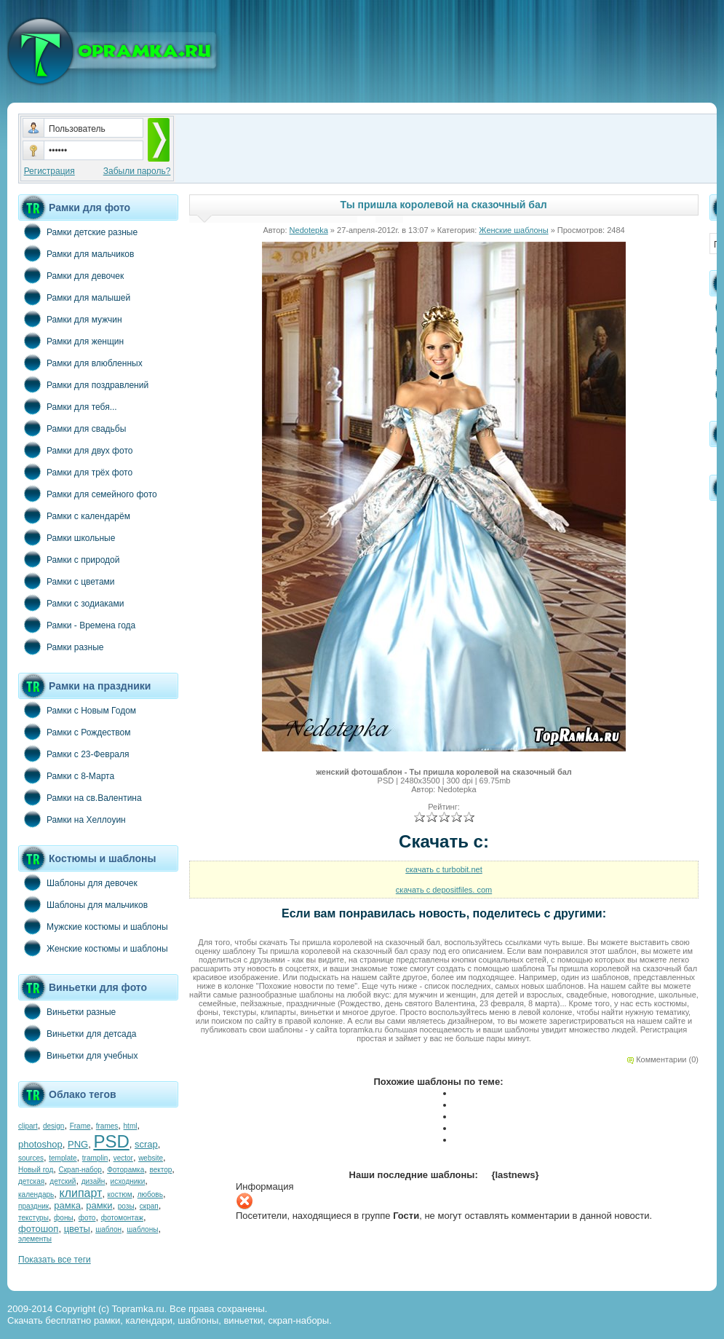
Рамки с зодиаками (71, 603)
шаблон (108, 1229)
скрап (149, 1206)
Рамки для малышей (74, 297)
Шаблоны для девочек (78, 882)
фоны (63, 1218)
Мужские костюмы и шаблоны (93, 926)
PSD (111, 1141)
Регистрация (49, 171)
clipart (28, 1126)
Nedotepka (309, 230)
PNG (78, 1144)
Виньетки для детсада (77, 1033)
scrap (146, 1144)
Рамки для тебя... (67, 406)
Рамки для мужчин (70, 319)
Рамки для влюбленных (80, 363)
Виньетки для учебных (78, 1055)
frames (107, 1126)
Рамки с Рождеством (74, 732)
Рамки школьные (66, 537)
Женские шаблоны (513, 230)
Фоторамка (125, 1170)
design (53, 1126)
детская (31, 1181)
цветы (77, 1228)
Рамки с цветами (66, 581)
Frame (80, 1126)
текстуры (33, 1218)
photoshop (40, 1144)
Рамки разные (60, 646)
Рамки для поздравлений (83, 384)
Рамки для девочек (71, 275)
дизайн (93, 1181)
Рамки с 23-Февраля (74, 754)
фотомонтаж (122, 1218)
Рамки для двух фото (75, 450)
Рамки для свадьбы (72, 428)
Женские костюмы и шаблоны (93, 948)
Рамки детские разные (78, 231)
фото (87, 1218)
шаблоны (142, 1229)
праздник (33, 1206)
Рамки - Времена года (76, 625)
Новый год (35, 1170)
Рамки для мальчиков (76, 253)
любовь (150, 1194)
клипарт (80, 1193)
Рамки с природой (69, 559)
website (150, 1158)
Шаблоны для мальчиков (83, 904)
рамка (67, 1205)
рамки (99, 1205)
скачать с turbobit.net (443, 869)
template (62, 1158)
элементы (35, 1239)
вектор (161, 1170)
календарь (36, 1194)
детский (62, 1181)
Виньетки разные (67, 1011)
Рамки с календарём (74, 515)
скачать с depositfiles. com (444, 889)
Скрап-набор (80, 1170)
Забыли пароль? (137, 171)
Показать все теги (54, 1260)
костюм (120, 1194)
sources (31, 1158)
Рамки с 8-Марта (66, 775)
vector (123, 1158)
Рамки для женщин (71, 341)
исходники (128, 1181)
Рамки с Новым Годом (77, 710)
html (131, 1126)
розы (126, 1206)
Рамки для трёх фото (75, 472)
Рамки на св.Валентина (80, 797)
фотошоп (38, 1228)
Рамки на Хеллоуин (72, 819)
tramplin (95, 1158)
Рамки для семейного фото (87, 494)
